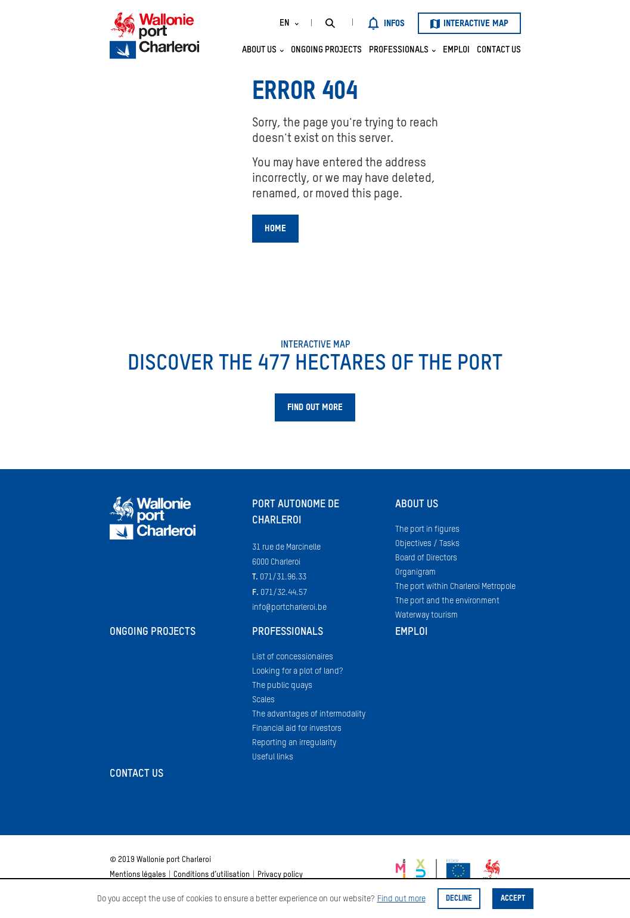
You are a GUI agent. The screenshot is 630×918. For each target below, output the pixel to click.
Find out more (401, 899)
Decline (459, 899)
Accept (513, 899)
